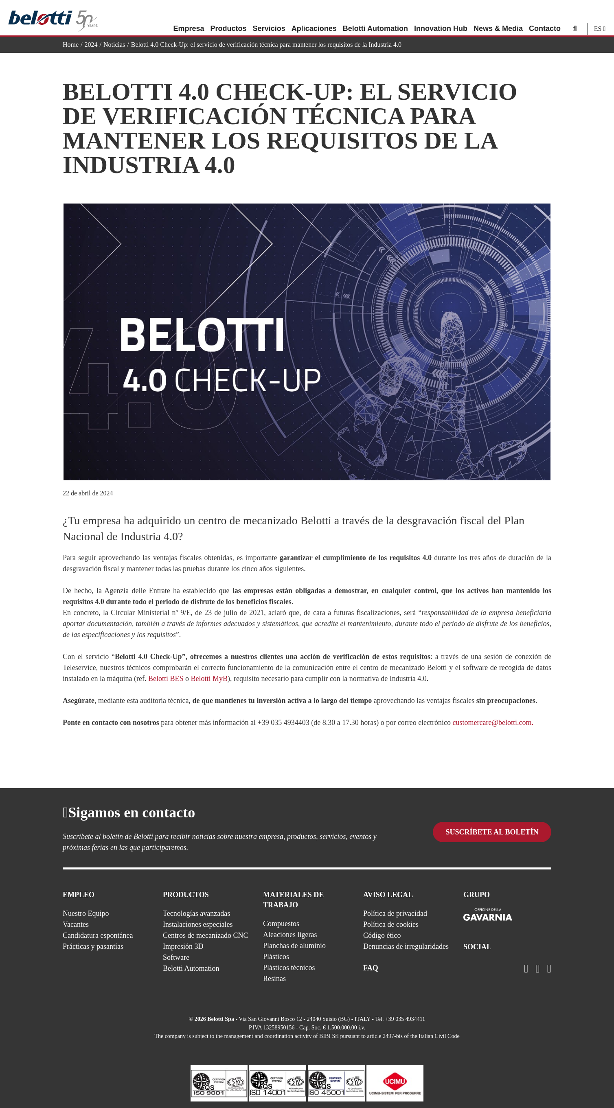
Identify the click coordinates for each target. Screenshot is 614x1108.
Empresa (188, 18)
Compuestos (281, 924)
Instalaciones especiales (197, 924)
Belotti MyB (209, 678)
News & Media (498, 18)
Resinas (274, 978)
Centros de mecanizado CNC (205, 935)
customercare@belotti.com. (493, 722)
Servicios (269, 18)
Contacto (545, 18)
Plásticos (276, 957)
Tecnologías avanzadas (196, 913)
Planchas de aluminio (294, 946)
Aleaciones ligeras (290, 935)
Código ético (382, 935)
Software (176, 957)
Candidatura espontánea (98, 935)
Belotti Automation (375, 18)
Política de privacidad (395, 913)
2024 (91, 44)
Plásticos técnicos (289, 967)
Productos (229, 18)
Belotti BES (166, 678)
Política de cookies (391, 924)
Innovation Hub (440, 18)
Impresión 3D (183, 946)
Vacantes (76, 924)
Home (71, 44)
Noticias (114, 44)
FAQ (370, 968)
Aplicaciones (314, 18)
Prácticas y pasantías (93, 946)
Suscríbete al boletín (491, 833)
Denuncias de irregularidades (406, 946)
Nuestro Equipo (86, 913)
